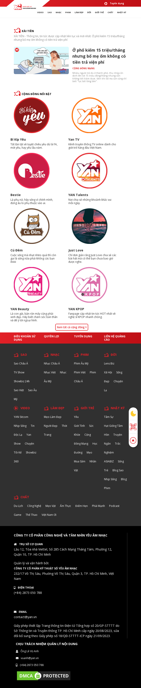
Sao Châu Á (21, 363)
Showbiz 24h (22, 381)
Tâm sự (108, 417)
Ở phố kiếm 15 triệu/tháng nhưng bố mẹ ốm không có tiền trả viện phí (99, 56)
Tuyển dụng (114, 3)
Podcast (114, 506)
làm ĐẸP (79, 12)
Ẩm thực (65, 506)
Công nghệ (34, 506)
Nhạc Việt (50, 372)
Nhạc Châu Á (52, 363)
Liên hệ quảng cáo (114, 338)
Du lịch (18, 506)
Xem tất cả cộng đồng (72, 327)
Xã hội (108, 372)
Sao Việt (19, 390)
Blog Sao (118, 470)
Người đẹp (50, 426)
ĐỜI (89, 12)
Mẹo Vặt (50, 506)
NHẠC (58, 12)
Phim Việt (80, 372)
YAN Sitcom (21, 417)
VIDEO (40, 12)
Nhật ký (121, 12)
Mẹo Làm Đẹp (52, 417)
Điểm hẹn (81, 506)
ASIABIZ (109, 461)
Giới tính (79, 426)
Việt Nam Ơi (49, 515)
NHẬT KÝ (118, 408)
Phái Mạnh (98, 506)
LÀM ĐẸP (57, 408)
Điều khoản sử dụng (25, 338)
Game (17, 515)
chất (110, 12)
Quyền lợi (51, 336)
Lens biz (109, 363)
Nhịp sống (20, 426)
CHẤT (24, 497)
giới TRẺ (99, 12)
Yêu (76, 417)
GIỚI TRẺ (87, 408)
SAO (49, 12)
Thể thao (31, 515)
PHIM (68, 12)
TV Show (19, 372)
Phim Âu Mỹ (81, 363)
